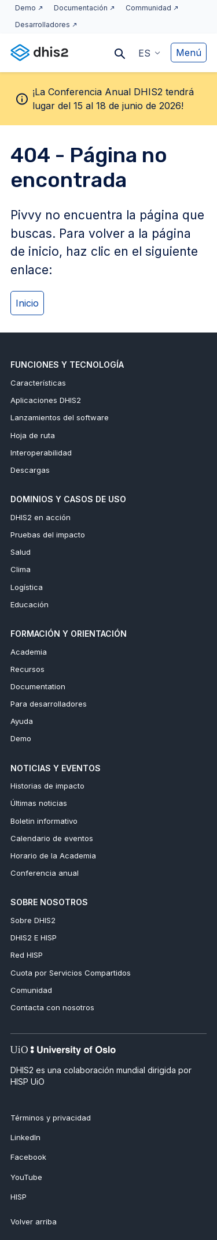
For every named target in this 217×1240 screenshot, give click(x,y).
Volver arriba (33, 1221)
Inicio (27, 303)
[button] (149, 53)
